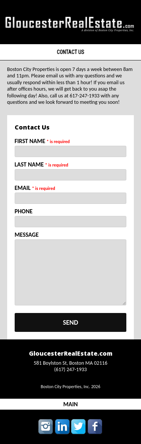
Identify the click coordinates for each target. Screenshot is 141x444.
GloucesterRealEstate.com (70, 353)
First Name (42, 141)
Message (27, 234)
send (70, 322)
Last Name (41, 164)
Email (35, 187)
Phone (24, 211)
